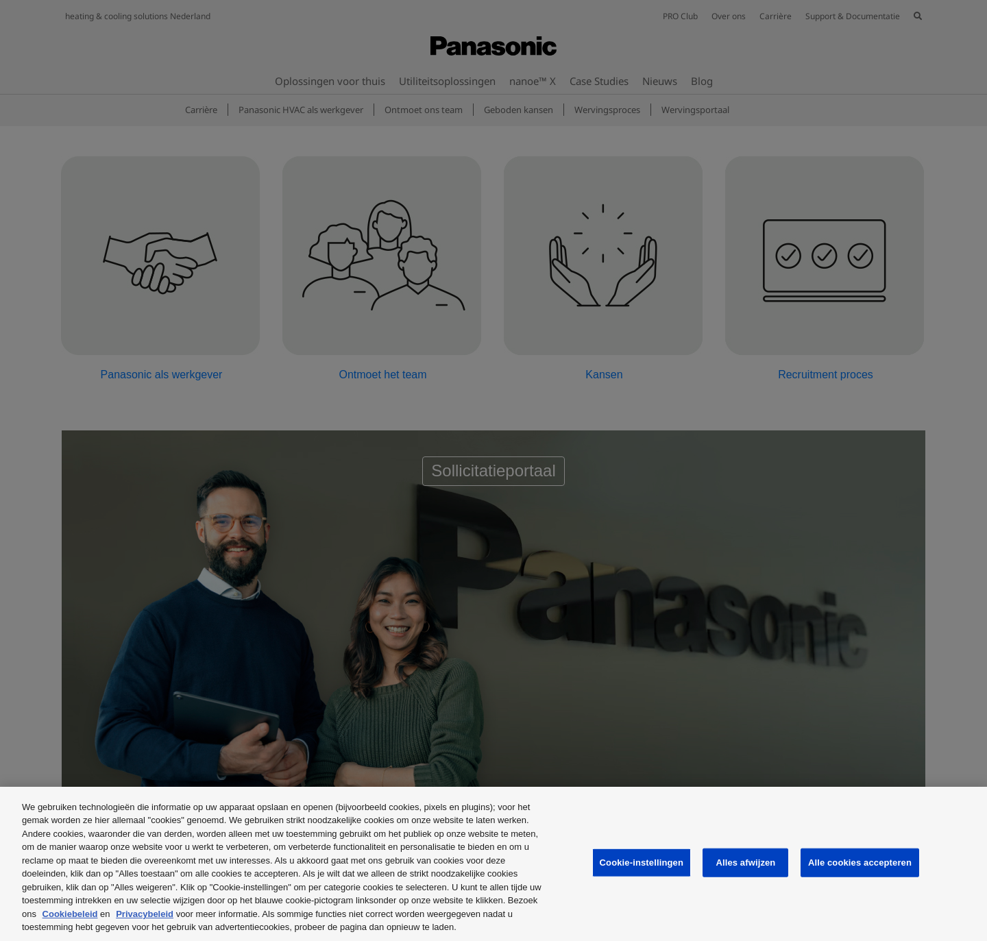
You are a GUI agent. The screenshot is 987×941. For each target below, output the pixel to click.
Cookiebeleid (70, 914)
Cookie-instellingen (641, 862)
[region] (493, 864)
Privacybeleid (144, 914)
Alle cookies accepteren (860, 862)
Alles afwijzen (745, 862)
